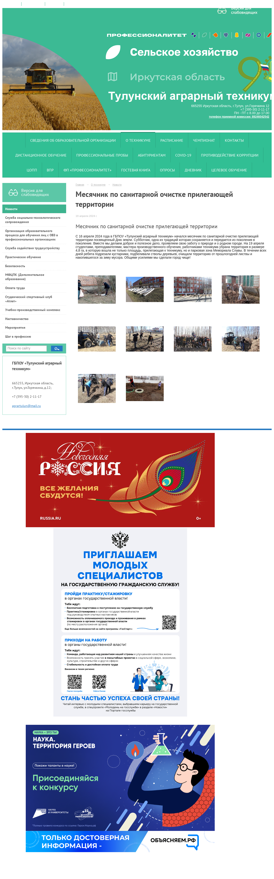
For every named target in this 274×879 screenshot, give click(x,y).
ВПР (50, 170)
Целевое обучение (229, 170)
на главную (12, 4)
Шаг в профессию (18, 336)
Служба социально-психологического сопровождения (32, 220)
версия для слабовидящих (83, 4)
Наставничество (17, 319)
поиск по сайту (33, 4)
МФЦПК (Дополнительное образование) (24, 277)
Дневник (193, 170)
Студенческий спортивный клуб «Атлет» (28, 299)
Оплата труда (15, 288)
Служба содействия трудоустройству (32, 248)
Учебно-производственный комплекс (32, 310)
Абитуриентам (152, 155)
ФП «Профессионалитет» (87, 170)
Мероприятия (15, 327)
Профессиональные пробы (102, 155)
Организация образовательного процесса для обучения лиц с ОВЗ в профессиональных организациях (31, 235)
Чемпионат (204, 140)
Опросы (167, 170)
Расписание (171, 140)
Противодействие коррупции (229, 155)
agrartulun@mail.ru (26, 406)
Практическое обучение (23, 257)
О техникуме (138, 140)
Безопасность (15, 266)
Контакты (234, 140)
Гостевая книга (135, 170)
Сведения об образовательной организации (73, 140)
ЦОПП (32, 170)
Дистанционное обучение (41, 155)
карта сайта (54, 4)
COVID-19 (183, 155)
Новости (11, 209)
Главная (80, 184)
